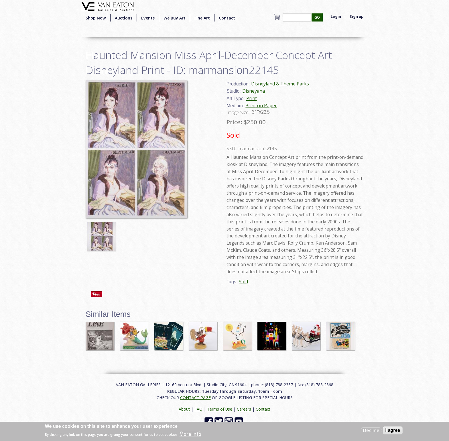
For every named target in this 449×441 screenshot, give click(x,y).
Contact (227, 18)
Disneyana (253, 91)
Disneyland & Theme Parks (280, 84)
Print (251, 98)
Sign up (356, 16)
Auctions (123, 18)
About (184, 409)
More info (190, 434)
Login (336, 16)
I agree (392, 430)
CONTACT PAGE (195, 397)
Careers (244, 409)
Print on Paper (261, 105)
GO (317, 17)
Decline (371, 430)
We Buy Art (175, 18)
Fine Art (202, 18)
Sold (243, 281)
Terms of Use (219, 409)
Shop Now (96, 18)
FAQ (198, 409)
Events (148, 18)
